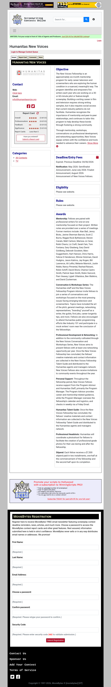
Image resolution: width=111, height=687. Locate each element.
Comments (32, 57)
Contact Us (18, 653)
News (41, 57)
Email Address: (19, 574)
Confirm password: (21, 607)
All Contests (21, 158)
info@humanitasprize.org (24, 99)
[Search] (68, 19)
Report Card (23, 57)
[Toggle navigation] (14, 30)
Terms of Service (23, 670)
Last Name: (17, 557)
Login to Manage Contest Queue (24, 52)
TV (17, 161)
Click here (17, 93)
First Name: (17, 542)
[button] (93, 19)
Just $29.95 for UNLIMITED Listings (75, 36)
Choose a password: (22, 592)
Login (99, 41)
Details (14, 57)
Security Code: (19, 624)
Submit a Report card (31, 139)
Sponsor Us (18, 659)
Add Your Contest (23, 664)
